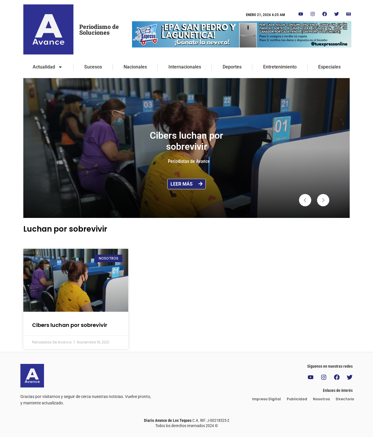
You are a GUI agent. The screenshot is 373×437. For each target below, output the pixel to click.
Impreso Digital (266, 399)
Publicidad (297, 399)
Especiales (329, 67)
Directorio (345, 399)
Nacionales (135, 67)
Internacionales (184, 67)
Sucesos (93, 67)
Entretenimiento (280, 67)
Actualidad (48, 67)
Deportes (232, 67)
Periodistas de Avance (189, 161)
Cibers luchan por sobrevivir (69, 325)
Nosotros (321, 399)
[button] (305, 200)
